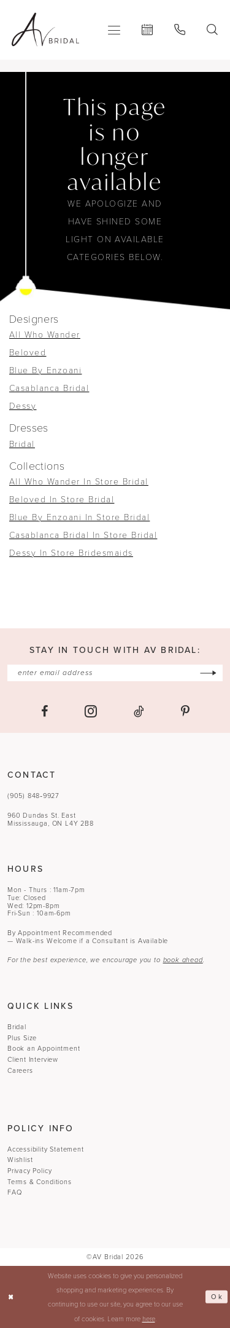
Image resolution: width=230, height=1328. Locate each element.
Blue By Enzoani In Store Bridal (79, 517)
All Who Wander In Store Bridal (78, 481)
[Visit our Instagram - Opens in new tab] (91, 711)
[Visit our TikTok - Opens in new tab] (139, 711)
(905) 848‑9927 (33, 795)
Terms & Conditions (39, 1182)
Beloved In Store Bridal (61, 499)
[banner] (45, 30)
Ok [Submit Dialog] (217, 1297)
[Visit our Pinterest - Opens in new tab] (185, 711)
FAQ (14, 1192)
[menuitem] (114, 29)
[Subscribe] (208, 673)
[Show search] (212, 29)
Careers (20, 1070)
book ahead (183, 960)
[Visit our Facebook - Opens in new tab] (44, 711)
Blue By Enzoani (45, 370)
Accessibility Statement (45, 1149)
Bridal (22, 443)
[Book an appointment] (147, 29)
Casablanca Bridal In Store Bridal (83, 534)
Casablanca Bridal (49, 387)
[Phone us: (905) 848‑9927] (180, 29)
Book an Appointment (43, 1049)
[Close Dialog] (11, 1297)
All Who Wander (44, 334)
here (148, 1318)
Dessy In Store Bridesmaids (71, 552)
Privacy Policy (29, 1171)
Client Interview (32, 1059)
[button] (114, 29)
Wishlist (20, 1159)
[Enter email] (115, 673)
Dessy (22, 405)
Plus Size (22, 1038)
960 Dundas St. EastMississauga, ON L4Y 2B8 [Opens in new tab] (50, 819)
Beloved (27, 352)
